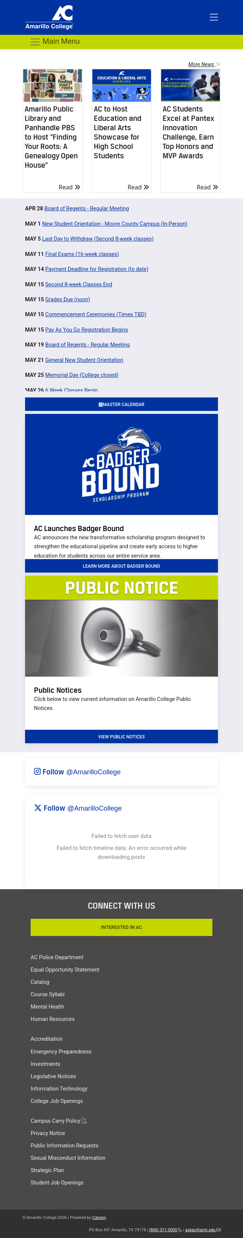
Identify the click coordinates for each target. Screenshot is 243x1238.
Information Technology (59, 1089)
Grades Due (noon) (67, 299)
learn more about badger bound (121, 566)
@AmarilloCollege (93, 772)
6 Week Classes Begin (71, 390)
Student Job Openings (57, 1183)
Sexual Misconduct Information (68, 1158)
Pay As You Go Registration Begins (86, 330)
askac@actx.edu (203, 1230)
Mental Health (47, 1007)
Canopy (99, 1217)
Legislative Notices (53, 1076)
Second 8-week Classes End (78, 284)
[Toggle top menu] (214, 17)
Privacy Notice (48, 1133)
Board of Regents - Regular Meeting (86, 208)
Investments (45, 1064)
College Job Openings (57, 1101)
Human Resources (53, 1019)
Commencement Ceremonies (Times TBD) (95, 314)
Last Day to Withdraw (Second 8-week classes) (98, 239)
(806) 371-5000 (165, 1230)
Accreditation (46, 1039)
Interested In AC (121, 927)
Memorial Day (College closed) (82, 375)
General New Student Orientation (84, 360)
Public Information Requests (64, 1146)
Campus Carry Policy (59, 1121)
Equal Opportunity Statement (65, 970)
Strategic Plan (47, 1170)
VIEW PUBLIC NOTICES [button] (121, 737)
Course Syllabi (48, 994)
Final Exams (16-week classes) (82, 254)
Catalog (40, 982)
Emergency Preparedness (61, 1052)
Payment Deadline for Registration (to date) (96, 269)
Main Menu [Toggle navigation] (55, 42)
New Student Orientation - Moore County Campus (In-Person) (114, 224)
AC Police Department (57, 957)
